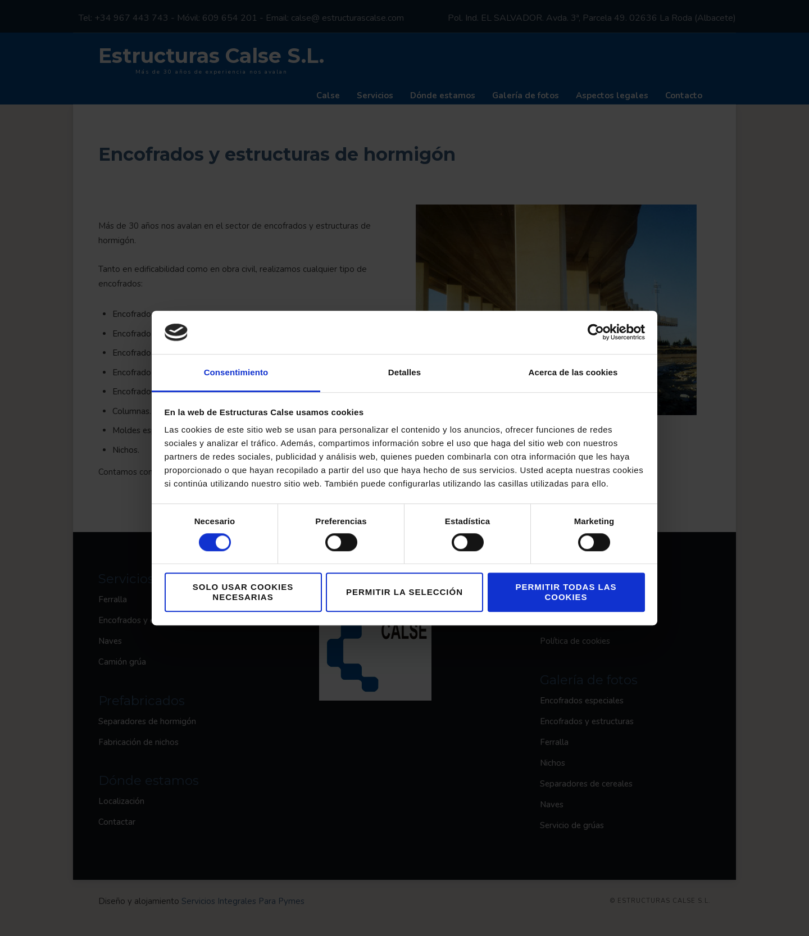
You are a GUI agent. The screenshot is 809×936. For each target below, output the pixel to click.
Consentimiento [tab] (236, 372)
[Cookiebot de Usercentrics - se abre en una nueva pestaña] (596, 332)
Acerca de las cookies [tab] (573, 372)
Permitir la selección (404, 592)
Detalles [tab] (404, 372)
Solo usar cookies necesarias (243, 592)
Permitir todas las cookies (565, 592)
